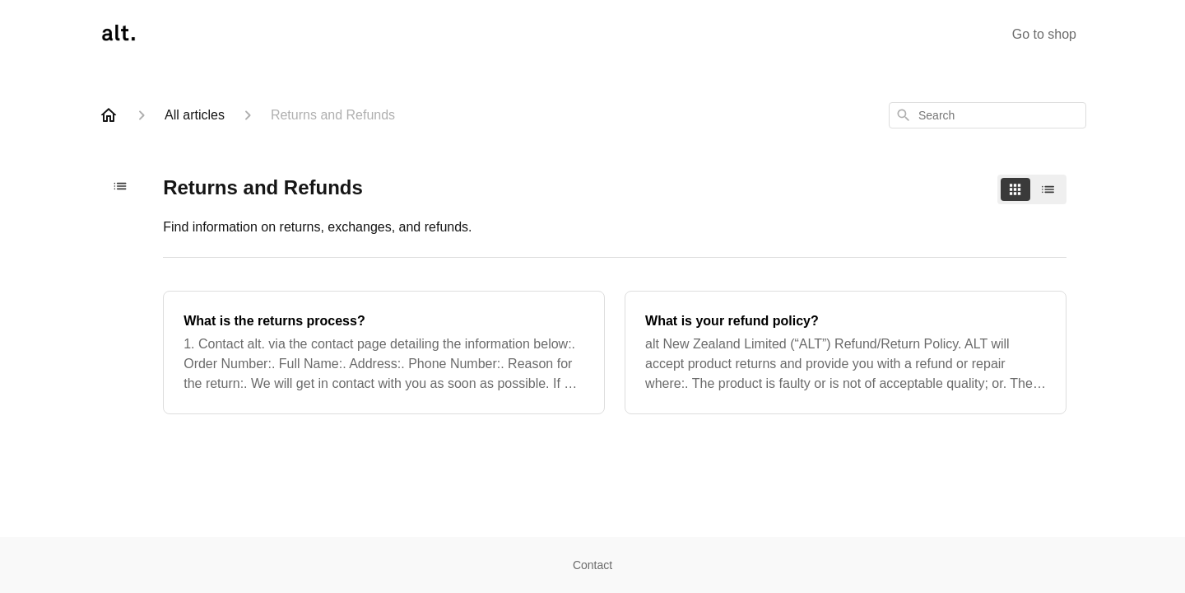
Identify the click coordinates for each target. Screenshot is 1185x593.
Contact (592, 565)
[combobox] (987, 115)
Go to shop (1044, 34)
